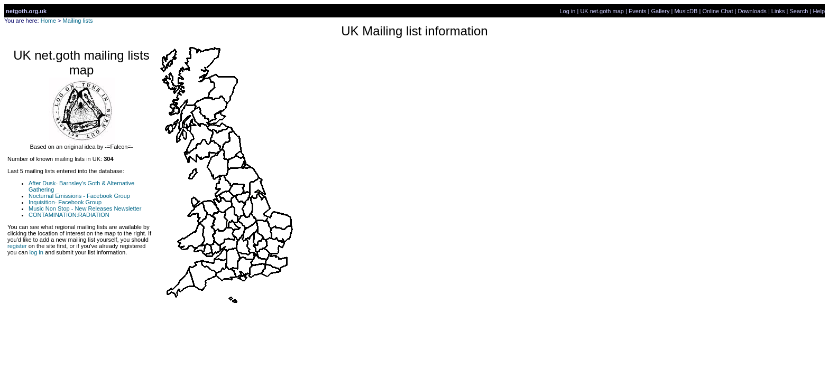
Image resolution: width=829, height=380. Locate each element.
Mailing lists (78, 20)
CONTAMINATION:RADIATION (69, 215)
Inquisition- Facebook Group (65, 202)
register (17, 246)
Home (48, 20)
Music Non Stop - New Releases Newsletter (85, 208)
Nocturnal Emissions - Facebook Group (79, 196)
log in (36, 252)
